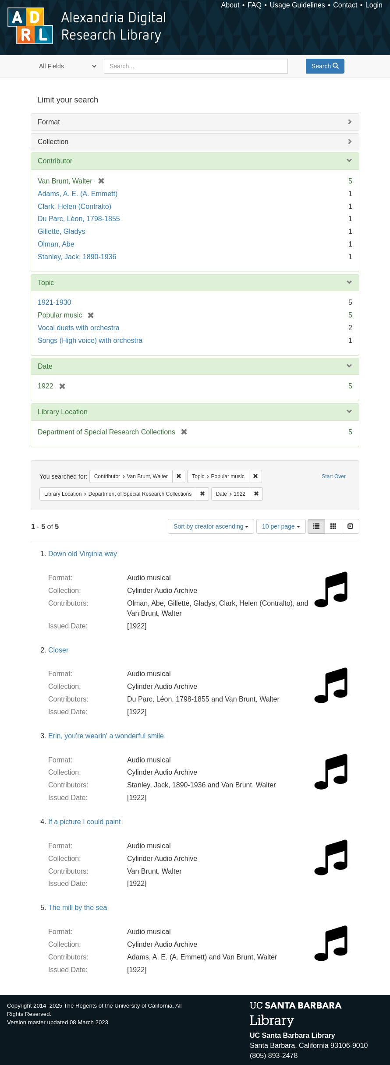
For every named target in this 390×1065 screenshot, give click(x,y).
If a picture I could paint (84, 821)
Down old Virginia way (82, 553)
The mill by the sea (77, 907)
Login (374, 5)
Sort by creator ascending (211, 526)
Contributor (55, 161)
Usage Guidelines (297, 5)
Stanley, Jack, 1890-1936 (77, 257)
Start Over (334, 476)
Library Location (63, 412)
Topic (46, 282)
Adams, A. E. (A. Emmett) (77, 193)
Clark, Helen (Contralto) (74, 206)
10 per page (281, 526)
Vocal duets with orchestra (79, 327)
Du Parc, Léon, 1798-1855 (79, 218)
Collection (53, 141)
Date (45, 366)
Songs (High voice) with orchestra (90, 340)
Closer (58, 650)
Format (49, 122)
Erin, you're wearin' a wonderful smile (106, 736)
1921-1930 (54, 302)
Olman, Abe (56, 244)
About (230, 5)
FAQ (255, 5)
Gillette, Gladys (61, 231)
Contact (345, 5)
